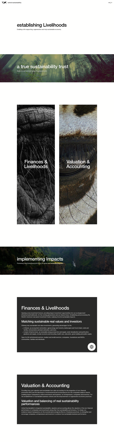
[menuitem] (109, 3)
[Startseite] (4, 3)
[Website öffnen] (92, 341)
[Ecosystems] (36, 161)
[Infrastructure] (78, 161)
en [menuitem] (109, 2)
